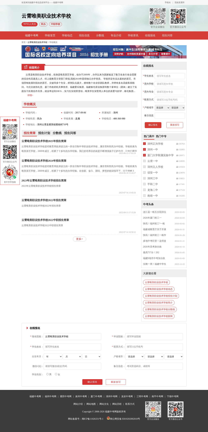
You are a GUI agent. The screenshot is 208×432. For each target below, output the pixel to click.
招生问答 (167, 35)
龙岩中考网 (127, 396)
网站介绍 (78, 404)
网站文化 (104, 404)
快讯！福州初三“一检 (154, 223)
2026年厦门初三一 (152, 218)
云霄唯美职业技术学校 (37, 42)
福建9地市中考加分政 (154, 258)
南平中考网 (157, 396)
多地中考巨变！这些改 (154, 241)
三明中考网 (142, 396)
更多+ (79, 239)
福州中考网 (50, 396)
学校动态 (67, 35)
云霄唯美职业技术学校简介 (159, 302)
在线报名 (150, 35)
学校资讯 (133, 35)
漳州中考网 (111, 396)
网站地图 (91, 404)
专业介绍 (116, 35)
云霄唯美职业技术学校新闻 (159, 316)
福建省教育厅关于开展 (154, 229)
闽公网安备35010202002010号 (123, 419)
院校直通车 (180, 2)
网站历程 (117, 404)
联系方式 (130, 404)
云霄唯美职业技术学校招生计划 (161, 296)
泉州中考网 (81, 396)
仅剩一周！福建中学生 (154, 264)
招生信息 (84, 35)
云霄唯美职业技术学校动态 (159, 289)
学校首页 (50, 35)
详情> (30, 95)
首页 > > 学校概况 (39, 42)
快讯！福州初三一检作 (154, 235)
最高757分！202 (151, 252)
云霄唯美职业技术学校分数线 (160, 309)
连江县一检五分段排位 (154, 212)
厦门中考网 (96, 396)
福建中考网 (31, 35)
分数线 (100, 35)
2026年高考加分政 (152, 246)
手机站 (168, 2)
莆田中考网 (65, 396)
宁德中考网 (173, 396)
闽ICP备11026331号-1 (92, 419)
